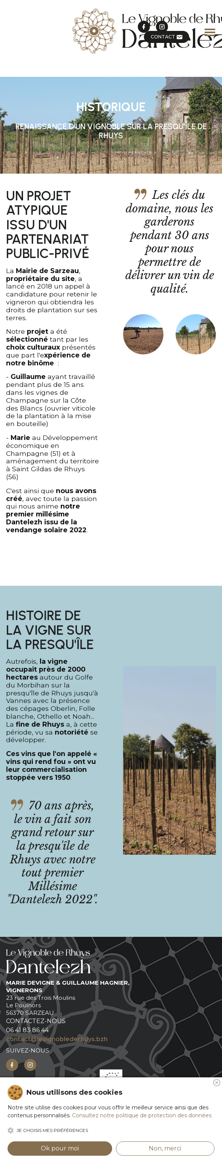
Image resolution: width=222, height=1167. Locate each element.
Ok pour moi (60, 1148)
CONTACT (166, 37)
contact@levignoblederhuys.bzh (57, 1039)
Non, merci (165, 1148)
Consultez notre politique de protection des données (141, 1115)
